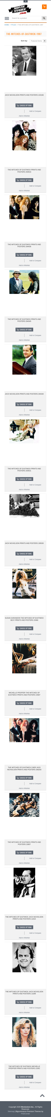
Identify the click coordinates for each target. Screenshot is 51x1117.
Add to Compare (35, 111)
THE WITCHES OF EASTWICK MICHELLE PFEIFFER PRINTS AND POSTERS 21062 (24, 1067)
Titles (13, 25)
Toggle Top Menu (26, 1)
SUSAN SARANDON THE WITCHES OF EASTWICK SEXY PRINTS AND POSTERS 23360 (24, 619)
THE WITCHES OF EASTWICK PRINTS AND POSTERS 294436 (24, 246)
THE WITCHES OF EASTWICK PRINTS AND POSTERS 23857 (24, 843)
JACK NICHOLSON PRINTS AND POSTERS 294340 (24, 394)
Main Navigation (6, 18)
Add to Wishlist (24, 116)
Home (6, 25)
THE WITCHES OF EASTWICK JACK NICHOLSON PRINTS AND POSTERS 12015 (24, 918)
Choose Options (26, 105)
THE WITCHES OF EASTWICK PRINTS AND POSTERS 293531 (24, 470)
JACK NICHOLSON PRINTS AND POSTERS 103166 (24, 95)
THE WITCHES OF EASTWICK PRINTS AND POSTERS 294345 (24, 320)
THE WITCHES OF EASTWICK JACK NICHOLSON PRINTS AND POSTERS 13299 (24, 993)
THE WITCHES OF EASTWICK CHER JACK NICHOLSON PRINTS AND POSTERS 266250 (24, 769)
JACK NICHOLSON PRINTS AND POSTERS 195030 (24, 543)
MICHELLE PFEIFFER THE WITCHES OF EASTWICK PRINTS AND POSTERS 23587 (24, 694)
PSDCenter (25, 1114)
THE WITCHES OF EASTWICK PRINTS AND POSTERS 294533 (24, 171)
